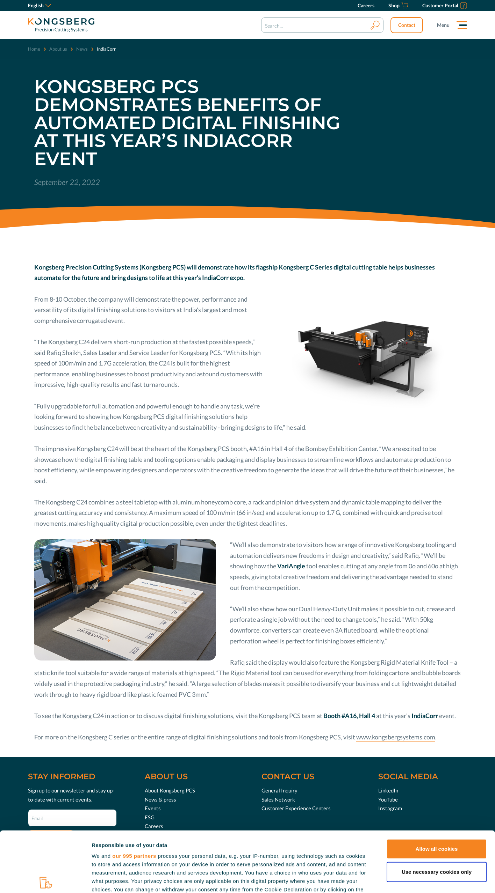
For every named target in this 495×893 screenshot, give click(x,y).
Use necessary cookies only (437, 809)
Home (34, 49)
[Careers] (366, 5)
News (82, 49)
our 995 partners (134, 793)
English (39, 5)
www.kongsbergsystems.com (395, 737)
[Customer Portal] (444, 5)
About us (58, 49)
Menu (443, 25)
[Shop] (398, 5)
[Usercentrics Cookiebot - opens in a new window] (45, 879)
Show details (367, 879)
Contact (406, 25)
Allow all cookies (437, 786)
